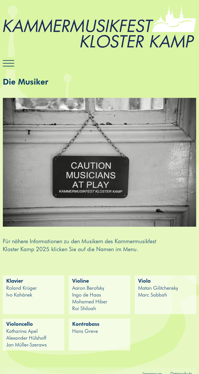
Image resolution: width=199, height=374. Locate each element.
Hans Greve (85, 330)
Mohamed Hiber (89, 301)
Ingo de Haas (86, 294)
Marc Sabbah (152, 294)
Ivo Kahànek (19, 294)
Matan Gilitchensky (158, 287)
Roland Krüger (21, 287)
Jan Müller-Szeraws (26, 344)
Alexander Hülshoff (26, 337)
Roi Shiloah (84, 308)
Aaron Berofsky (88, 287)
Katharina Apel (22, 330)
